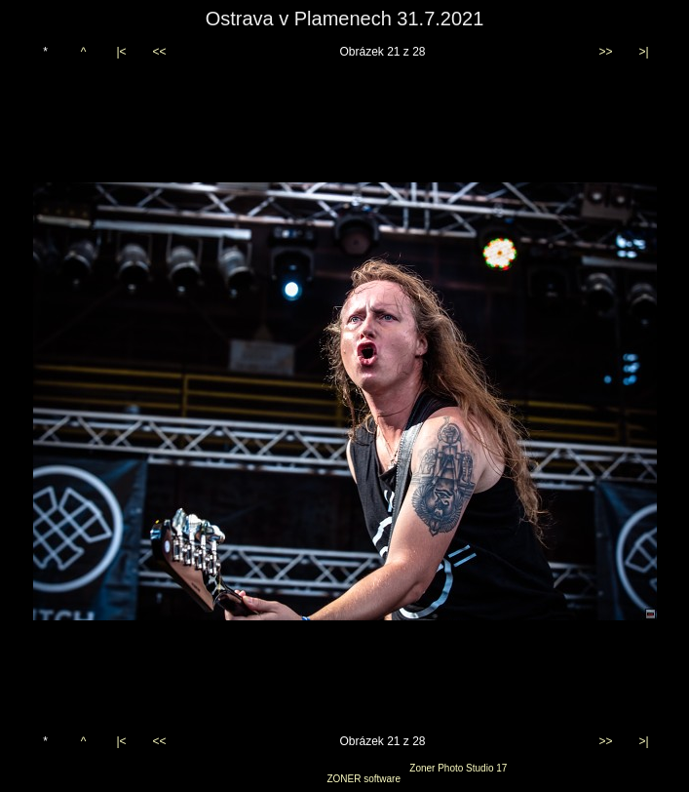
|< (121, 52)
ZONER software (363, 778)
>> (605, 52)
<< (159, 52)
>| (643, 52)
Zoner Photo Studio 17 (458, 768)
